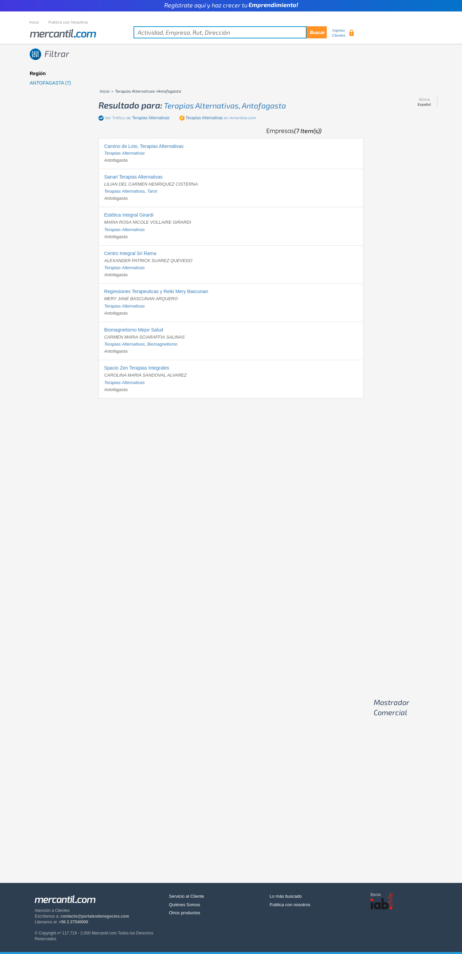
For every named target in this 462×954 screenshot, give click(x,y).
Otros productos (184, 912)
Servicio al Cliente (186, 896)
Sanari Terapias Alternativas (133, 177)
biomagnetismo (162, 344)
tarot (152, 191)
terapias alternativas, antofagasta (225, 105)
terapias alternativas (124, 153)
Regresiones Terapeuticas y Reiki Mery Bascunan (156, 291)
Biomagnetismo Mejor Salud (133, 329)
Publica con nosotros (290, 904)
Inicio (34, 22)
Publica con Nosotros (68, 22)
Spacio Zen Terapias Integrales (136, 368)
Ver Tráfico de (137, 117)
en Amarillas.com (220, 117)
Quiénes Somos (184, 904)
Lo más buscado (286, 896)
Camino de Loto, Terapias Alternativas (144, 146)
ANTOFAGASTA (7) (50, 83)
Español (424, 104)
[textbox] (230, 32)
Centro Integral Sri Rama (130, 253)
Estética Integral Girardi (128, 215)
